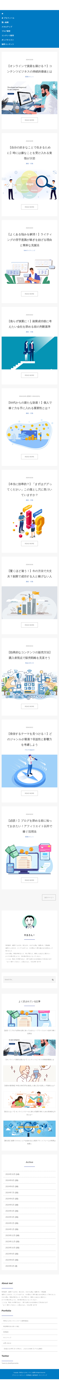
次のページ (48, 897)
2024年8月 (9, 1186)
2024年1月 (9, 1229)
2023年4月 (9, 1266)
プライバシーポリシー (18, 1375)
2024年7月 (9, 1193)
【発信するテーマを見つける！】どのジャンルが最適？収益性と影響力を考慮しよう (29, 739)
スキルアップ (7, 27)
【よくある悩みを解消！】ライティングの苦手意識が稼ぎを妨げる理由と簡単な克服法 (29, 240)
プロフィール (8, 18)
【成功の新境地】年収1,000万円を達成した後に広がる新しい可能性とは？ (29, 1085)
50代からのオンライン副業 (27, 1372)
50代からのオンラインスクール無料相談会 (15, 1321)
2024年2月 (9, 1223)
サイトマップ (7, 1337)
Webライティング (29, 250)
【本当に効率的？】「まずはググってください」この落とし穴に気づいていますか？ (29, 489)
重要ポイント (29, 76)
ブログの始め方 (30, 750)
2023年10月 (10, 1248)
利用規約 (6, 1332)
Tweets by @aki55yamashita (10, 1363)
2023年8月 (9, 1260)
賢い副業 (5, 22)
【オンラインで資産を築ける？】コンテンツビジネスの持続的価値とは (29, 1059)
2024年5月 (9, 1205)
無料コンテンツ (8, 44)
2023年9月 (9, 1254)
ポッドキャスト (8, 40)
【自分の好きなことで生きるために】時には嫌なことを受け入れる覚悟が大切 (29, 153)
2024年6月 (9, 1199)
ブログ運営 (6, 31)
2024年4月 (9, 1211)
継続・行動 (29, 163)
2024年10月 (10, 1174)
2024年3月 (9, 1217)
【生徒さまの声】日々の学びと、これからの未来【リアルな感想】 (23, 1348)
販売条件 (35, 1375)
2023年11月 (10, 1242)
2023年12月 (10, 1235)
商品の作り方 (29, 663)
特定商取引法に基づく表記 (11, 1326)
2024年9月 (9, 1180)
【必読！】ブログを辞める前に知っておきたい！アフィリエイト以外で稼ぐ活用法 (29, 826)
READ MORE (29, 120)
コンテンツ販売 (8, 35)
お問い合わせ (7, 1343)
